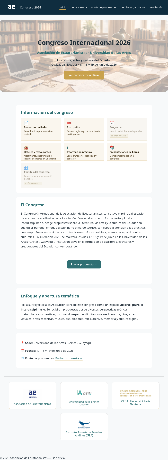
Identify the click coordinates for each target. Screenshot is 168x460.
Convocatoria (78, 7)
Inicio (62, 7)
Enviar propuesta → (84, 264)
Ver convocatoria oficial (84, 75)
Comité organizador (133, 7)
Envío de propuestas (103, 7)
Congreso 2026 (30, 7)
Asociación (156, 7)
